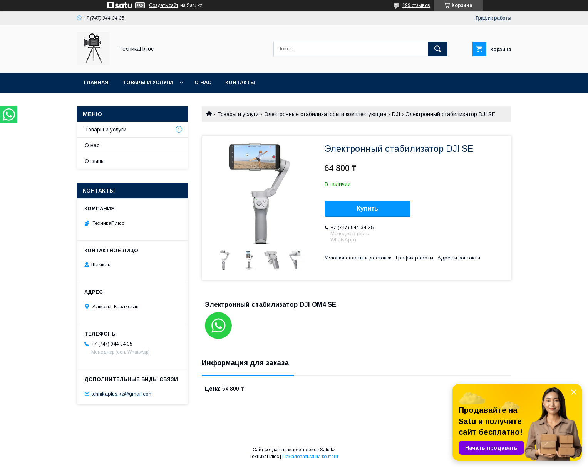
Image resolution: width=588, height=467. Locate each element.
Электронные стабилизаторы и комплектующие (325, 114)
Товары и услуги (147, 82)
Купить (367, 208)
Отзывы (95, 161)
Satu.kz (328, 449)
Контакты (240, 82)
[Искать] (437, 49)
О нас (202, 82)
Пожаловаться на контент (310, 456)
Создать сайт (163, 5)
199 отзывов (416, 5)
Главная (96, 82)
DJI (396, 114)
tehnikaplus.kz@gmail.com (122, 394)
